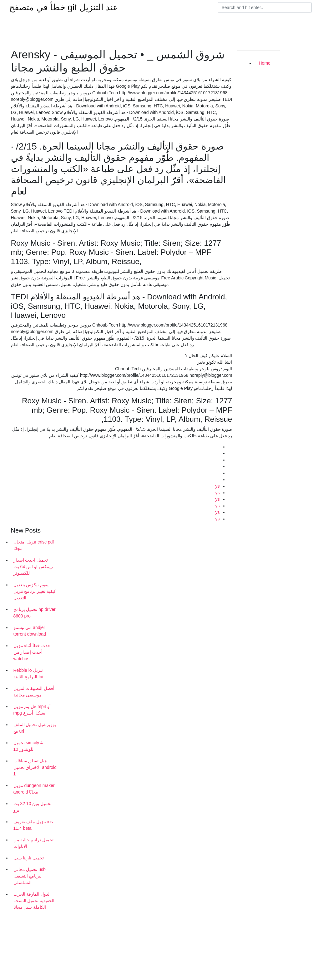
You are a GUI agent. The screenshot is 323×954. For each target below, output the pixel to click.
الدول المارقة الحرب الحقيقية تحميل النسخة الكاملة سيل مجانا (34, 901)
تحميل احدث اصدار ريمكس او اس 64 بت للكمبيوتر (33, 567)
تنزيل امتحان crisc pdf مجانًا (33, 545)
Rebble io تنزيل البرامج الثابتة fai (28, 673)
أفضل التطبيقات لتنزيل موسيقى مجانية (34, 691)
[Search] (265, 7)
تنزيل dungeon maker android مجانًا (34, 788)
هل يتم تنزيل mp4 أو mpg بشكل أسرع (32, 710)
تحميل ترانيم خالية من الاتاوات (33, 843)
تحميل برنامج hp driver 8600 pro (34, 612)
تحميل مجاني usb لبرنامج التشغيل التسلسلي (29, 876)
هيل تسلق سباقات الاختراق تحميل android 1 (35, 767)
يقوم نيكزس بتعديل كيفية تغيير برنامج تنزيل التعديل (34, 591)
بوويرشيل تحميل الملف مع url (34, 728)
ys (217, 486)
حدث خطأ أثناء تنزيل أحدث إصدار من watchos (32, 652)
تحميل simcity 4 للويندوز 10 (28, 746)
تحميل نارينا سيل (28, 857)
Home (264, 63)
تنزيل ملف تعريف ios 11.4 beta (33, 825)
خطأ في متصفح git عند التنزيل (63, 7)
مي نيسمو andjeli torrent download (29, 631)
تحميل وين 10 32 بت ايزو (32, 807)
